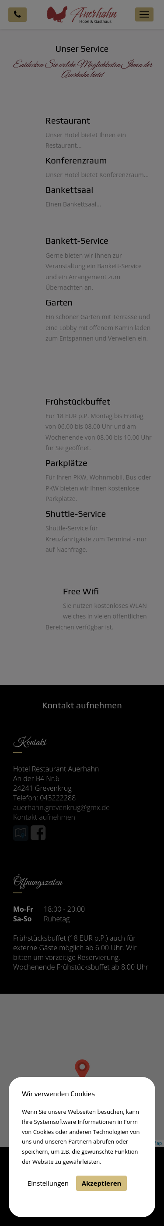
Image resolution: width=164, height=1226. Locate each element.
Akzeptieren (102, 1183)
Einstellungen (48, 1183)
